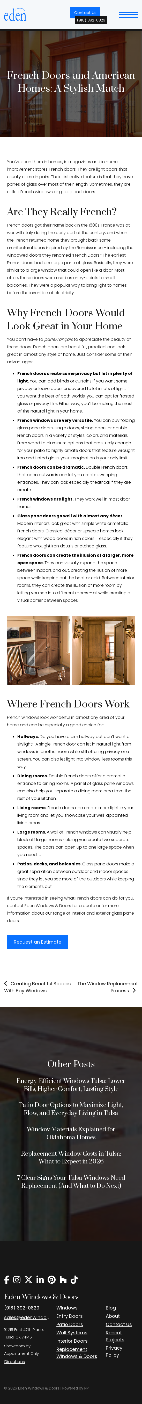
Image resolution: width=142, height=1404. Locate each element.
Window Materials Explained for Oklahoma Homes (71, 1133)
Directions (14, 1362)
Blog (111, 1308)
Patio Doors (69, 1324)
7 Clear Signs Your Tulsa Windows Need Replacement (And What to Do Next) (71, 1182)
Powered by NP (75, 1388)
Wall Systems (71, 1332)
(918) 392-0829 (21, 1308)
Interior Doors (72, 1341)
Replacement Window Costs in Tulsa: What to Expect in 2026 (71, 1158)
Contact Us (87, 14)
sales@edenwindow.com (26, 1317)
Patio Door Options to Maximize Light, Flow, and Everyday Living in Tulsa (71, 1109)
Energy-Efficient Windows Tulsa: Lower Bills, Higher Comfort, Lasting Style (71, 1085)
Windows (67, 1308)
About (113, 1316)
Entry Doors (69, 1316)
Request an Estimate (37, 942)
